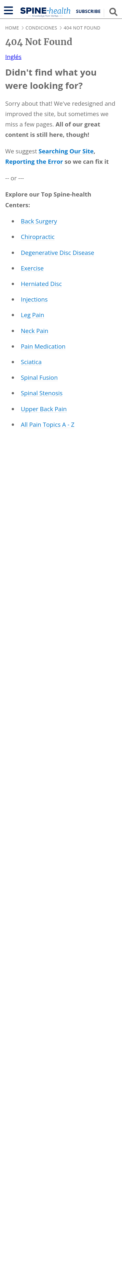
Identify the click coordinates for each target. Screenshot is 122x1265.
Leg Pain (32, 315)
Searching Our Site (66, 151)
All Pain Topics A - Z (48, 424)
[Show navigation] (8, 10)
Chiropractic (38, 237)
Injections (34, 299)
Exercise (32, 268)
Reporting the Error (34, 161)
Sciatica (31, 362)
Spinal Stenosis (41, 393)
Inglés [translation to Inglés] (13, 57)
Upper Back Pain (44, 409)
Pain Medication (43, 346)
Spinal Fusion (39, 377)
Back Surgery (39, 221)
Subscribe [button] (88, 11)
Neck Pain (34, 331)
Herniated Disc (41, 284)
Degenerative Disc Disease (57, 252)
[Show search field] (113, 11)
